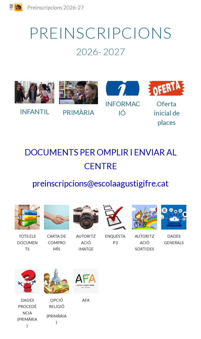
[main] (100, 41)
